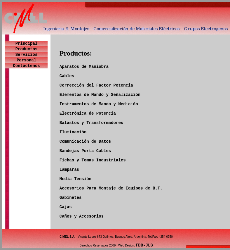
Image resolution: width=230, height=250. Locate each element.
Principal (26, 43)
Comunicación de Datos (85, 141)
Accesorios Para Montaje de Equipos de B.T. (111, 188)
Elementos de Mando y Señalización (100, 94)
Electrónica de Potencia (88, 113)
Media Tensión (75, 179)
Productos (26, 49)
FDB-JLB (144, 245)
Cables (67, 76)
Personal (26, 60)
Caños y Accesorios (82, 216)
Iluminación (73, 132)
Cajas (66, 207)
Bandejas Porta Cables (85, 151)
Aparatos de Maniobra (84, 66)
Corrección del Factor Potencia (96, 85)
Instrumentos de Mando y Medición (99, 104)
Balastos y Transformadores (91, 122)
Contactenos (26, 65)
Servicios (26, 54)
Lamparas (69, 169)
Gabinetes (71, 197)
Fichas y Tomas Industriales (93, 160)
